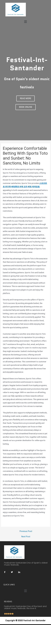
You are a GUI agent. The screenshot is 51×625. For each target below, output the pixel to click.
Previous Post (26, 531)
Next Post (25, 537)
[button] (25, 98)
